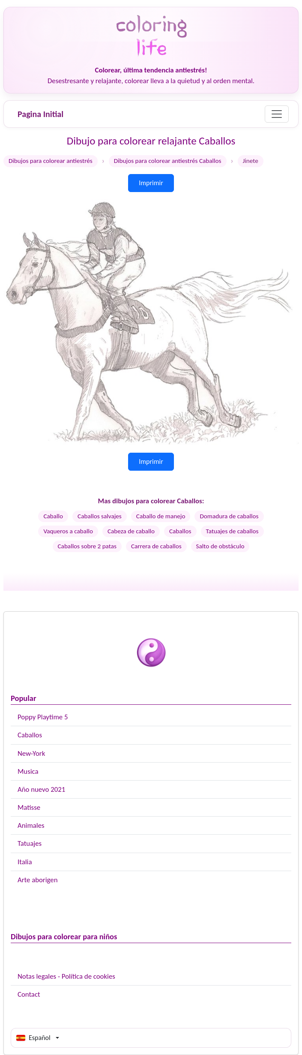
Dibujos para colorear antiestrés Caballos (167, 161)
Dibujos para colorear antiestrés (51, 161)
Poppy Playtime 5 (43, 716)
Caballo (53, 516)
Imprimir (151, 183)
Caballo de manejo (160, 516)
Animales (31, 825)
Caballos (30, 734)
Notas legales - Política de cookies (66, 976)
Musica (28, 771)
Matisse (29, 807)
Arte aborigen (37, 879)
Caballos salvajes (100, 516)
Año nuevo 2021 (41, 789)
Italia (25, 861)
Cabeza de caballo (131, 531)
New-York (31, 753)
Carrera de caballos (156, 546)
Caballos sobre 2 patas (87, 546)
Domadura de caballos (229, 516)
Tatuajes (30, 843)
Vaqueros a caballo (68, 531)
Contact (29, 994)
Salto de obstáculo (220, 546)
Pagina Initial (40, 114)
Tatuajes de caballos (232, 531)
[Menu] (277, 114)
